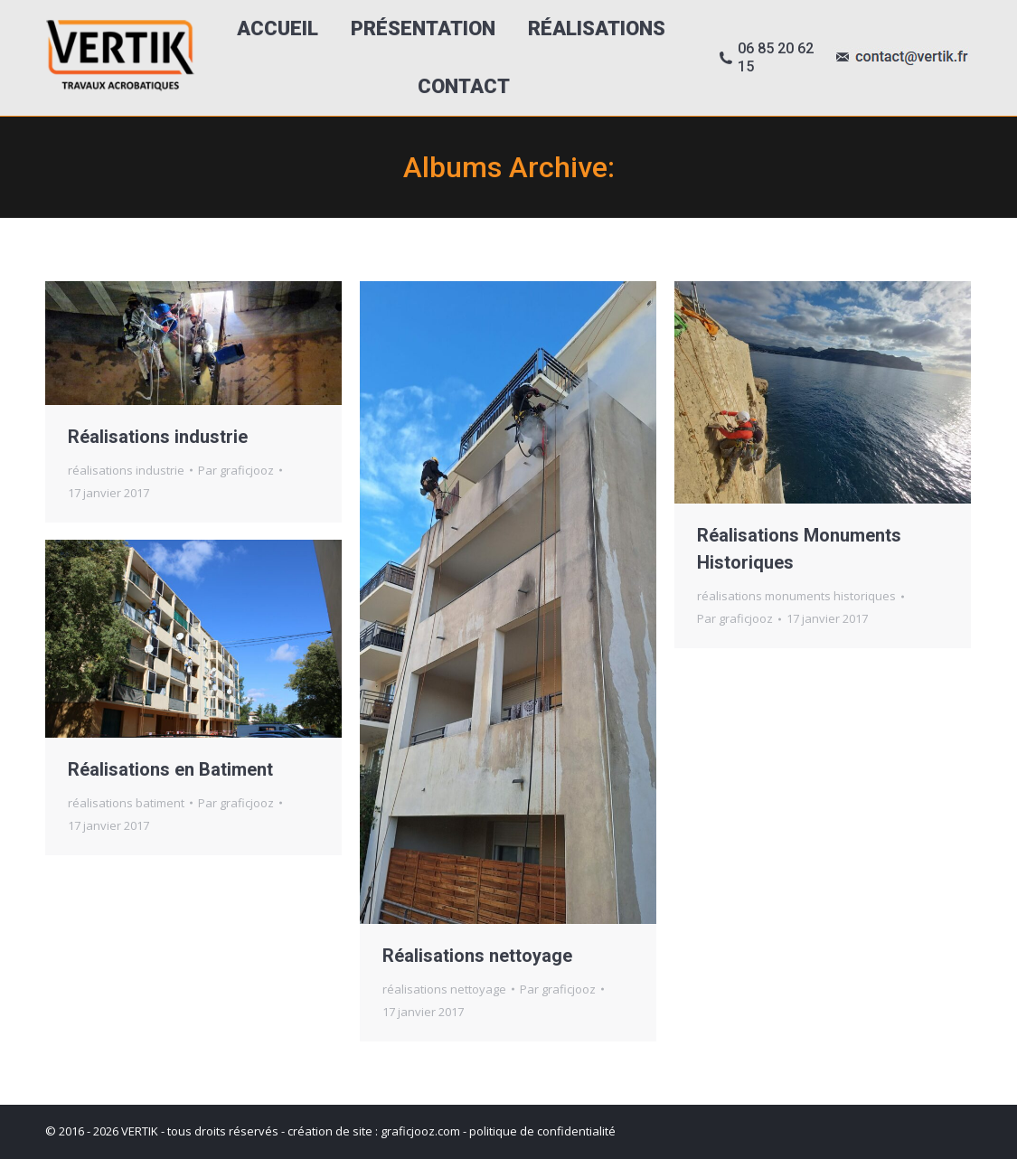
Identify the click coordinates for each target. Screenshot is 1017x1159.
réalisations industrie (126, 470)
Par (236, 470)
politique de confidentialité (542, 1131)
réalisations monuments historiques (796, 596)
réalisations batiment (126, 803)
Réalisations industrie (158, 437)
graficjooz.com (420, 1131)
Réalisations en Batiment (170, 769)
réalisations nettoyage (444, 989)
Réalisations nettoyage (477, 955)
